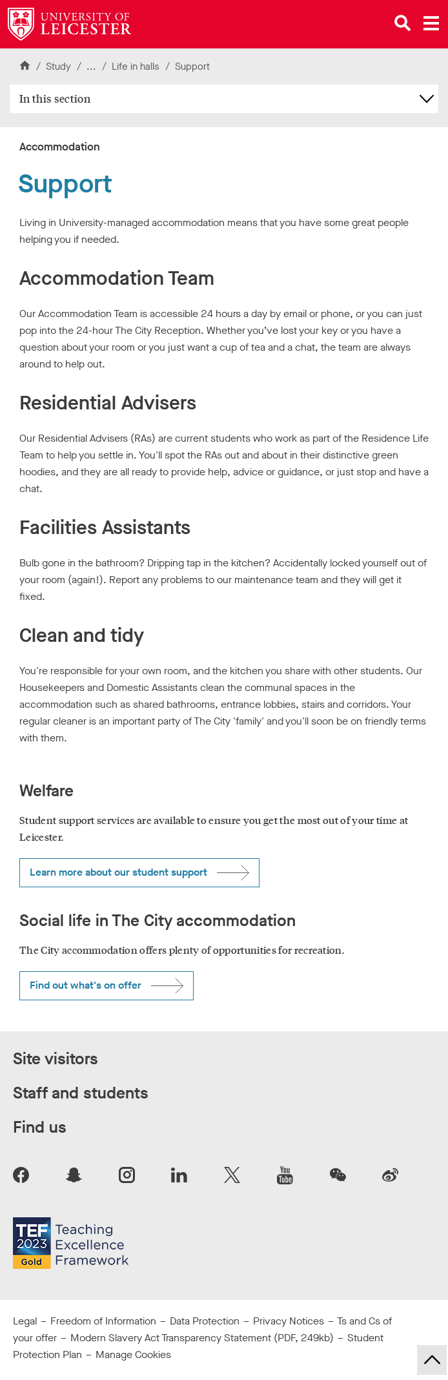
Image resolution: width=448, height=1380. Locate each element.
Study (58, 66)
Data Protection (204, 1321)
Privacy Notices (288, 1321)
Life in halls (137, 66)
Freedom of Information (103, 1321)
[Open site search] (402, 23)
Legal (25, 1321)
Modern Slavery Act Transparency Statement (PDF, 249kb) (202, 1337)
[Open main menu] (431, 23)
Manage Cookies (133, 1354)
